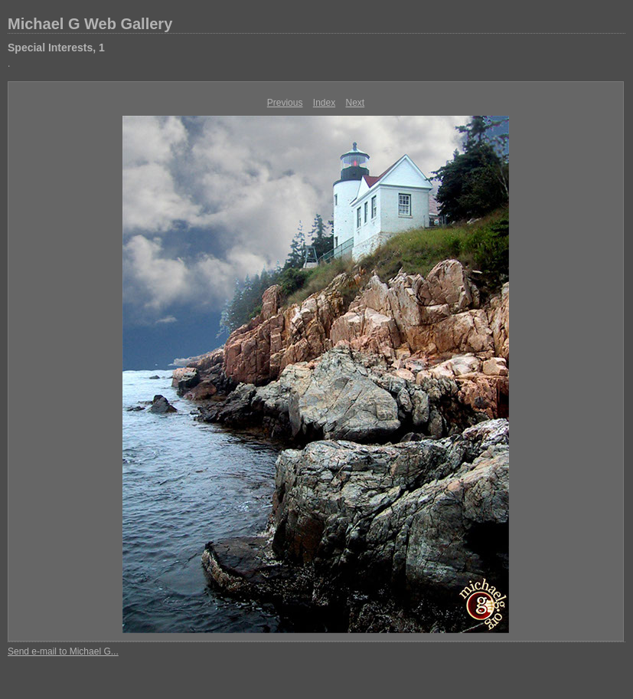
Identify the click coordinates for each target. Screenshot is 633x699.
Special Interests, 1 (56, 47)
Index (324, 102)
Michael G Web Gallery (90, 23)
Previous (285, 102)
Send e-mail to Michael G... (63, 651)
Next (355, 102)
